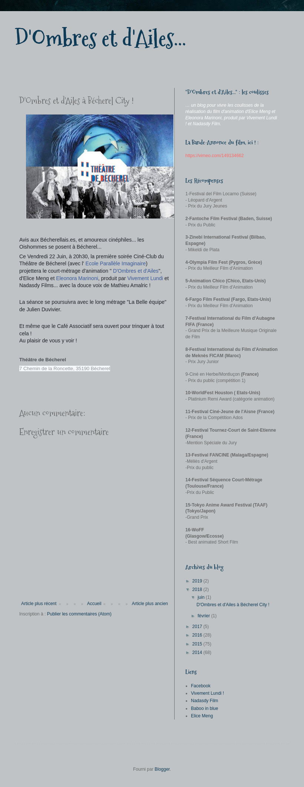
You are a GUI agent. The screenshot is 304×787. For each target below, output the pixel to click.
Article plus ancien (150, 603)
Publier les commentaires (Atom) (79, 614)
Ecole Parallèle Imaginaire (116, 263)
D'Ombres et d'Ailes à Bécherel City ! (233, 604)
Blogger (162, 769)
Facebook (201, 685)
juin (202, 597)
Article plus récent (38, 603)
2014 (198, 652)
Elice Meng (202, 715)
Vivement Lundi (145, 278)
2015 (198, 644)
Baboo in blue (204, 708)
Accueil (94, 603)
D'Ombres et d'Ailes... (100, 38)
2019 (198, 581)
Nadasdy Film (204, 700)
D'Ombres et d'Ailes (136, 271)
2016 (198, 635)
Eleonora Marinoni (77, 278)
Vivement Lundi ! (207, 693)
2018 (198, 589)
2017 (198, 626)
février (204, 615)
